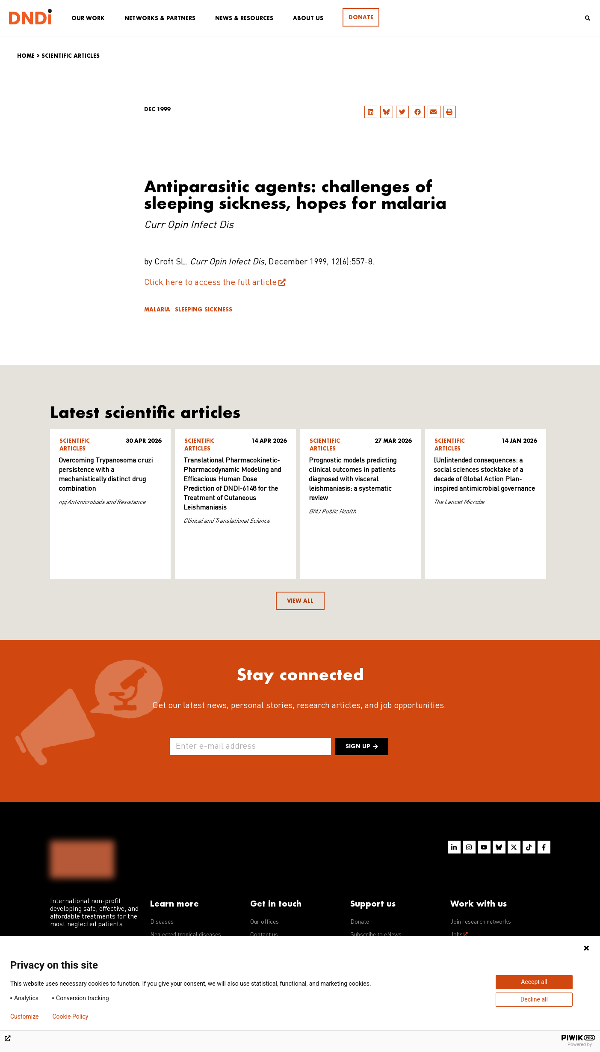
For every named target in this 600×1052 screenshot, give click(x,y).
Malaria (157, 309)
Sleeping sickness (203, 309)
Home (26, 56)
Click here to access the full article (210, 283)
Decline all (534, 999)
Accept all (534, 981)
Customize (24, 1016)
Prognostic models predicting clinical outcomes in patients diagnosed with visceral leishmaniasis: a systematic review (352, 479)
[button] (370, 112)
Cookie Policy (70, 1016)
